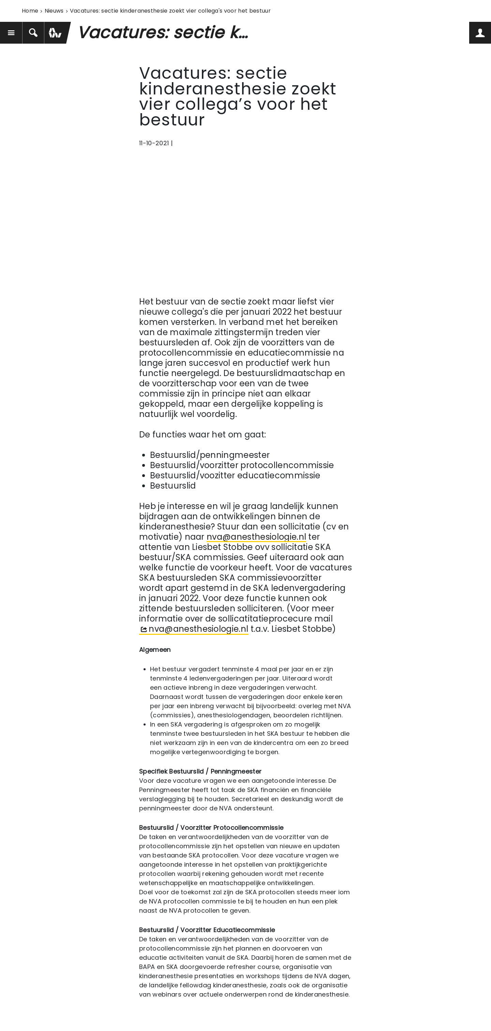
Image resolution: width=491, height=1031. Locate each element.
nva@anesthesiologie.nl (256, 537)
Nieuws (54, 11)
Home (30, 11)
